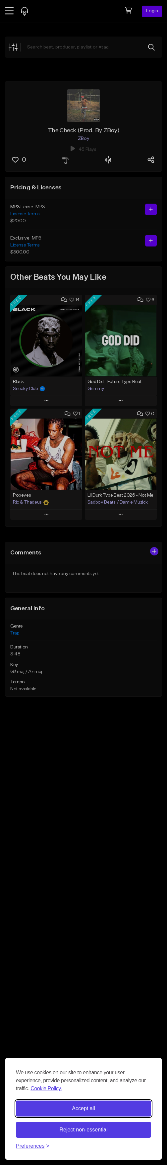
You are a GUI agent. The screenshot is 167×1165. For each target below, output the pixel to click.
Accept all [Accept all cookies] (83, 1108)
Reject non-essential (84, 1129)
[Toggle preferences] (32, 1146)
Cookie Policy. (46, 1088)
